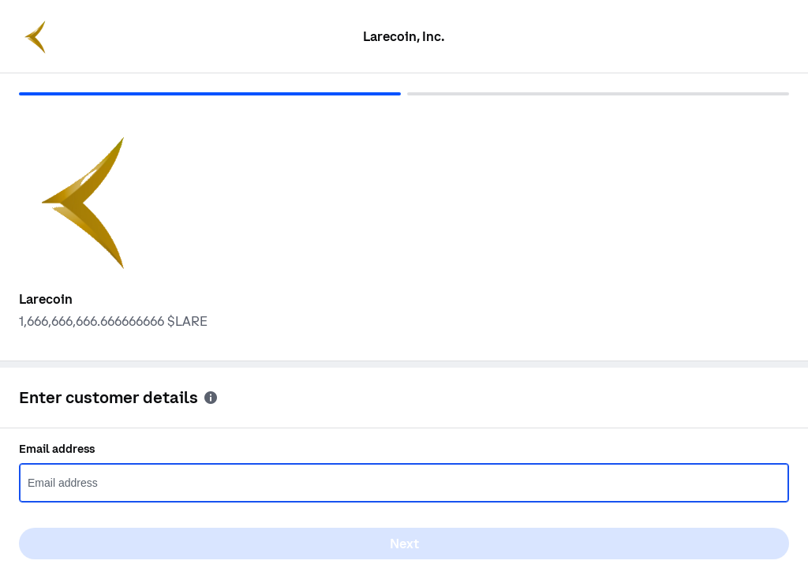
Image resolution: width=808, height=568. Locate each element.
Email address (57, 449)
